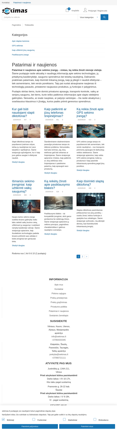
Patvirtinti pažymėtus (30, 426)
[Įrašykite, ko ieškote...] (104, 17)
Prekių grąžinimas (59, 302)
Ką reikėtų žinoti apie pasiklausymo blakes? (57, 184)
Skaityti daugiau (18, 162)
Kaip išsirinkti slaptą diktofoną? (90, 182)
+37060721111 (59, 358)
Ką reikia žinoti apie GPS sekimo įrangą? (90, 112)
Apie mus (58, 285)
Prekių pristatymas (58, 298)
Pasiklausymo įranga (20, 55)
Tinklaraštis (29, 25)
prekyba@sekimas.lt (59, 354)
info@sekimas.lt (58, 336)
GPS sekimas (17, 46)
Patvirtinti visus (87, 426)
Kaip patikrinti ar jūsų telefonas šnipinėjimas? (55, 112)
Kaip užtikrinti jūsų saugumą (23, 50)
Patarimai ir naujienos (22, 3)
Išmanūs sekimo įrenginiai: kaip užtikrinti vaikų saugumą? (23, 186)
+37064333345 (59, 340)
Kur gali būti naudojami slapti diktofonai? (23, 112)
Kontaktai (5, 3)
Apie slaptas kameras (20, 41)
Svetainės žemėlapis (58, 315)
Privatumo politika (59, 307)
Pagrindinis (16, 25)
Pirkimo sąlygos (59, 293)
